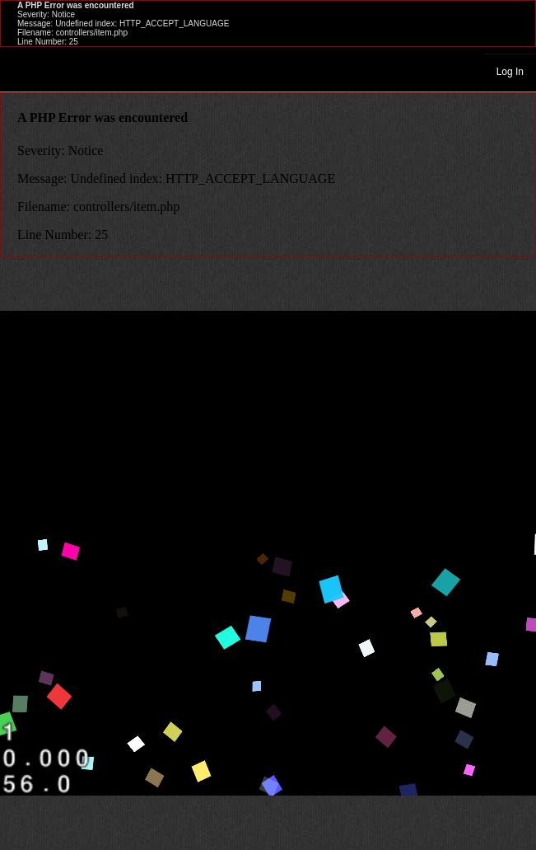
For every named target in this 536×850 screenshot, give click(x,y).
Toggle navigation (20, 71)
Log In (510, 71)
